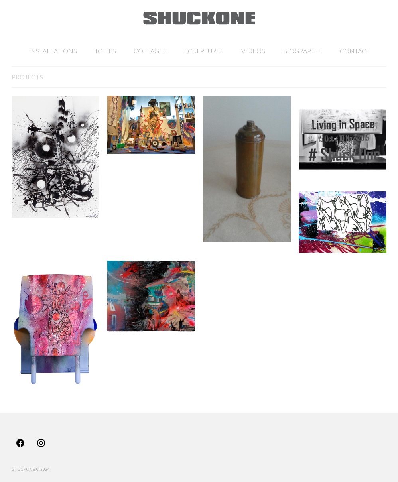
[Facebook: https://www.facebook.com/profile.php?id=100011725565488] (20, 443)
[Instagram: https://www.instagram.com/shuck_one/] (41, 443)
